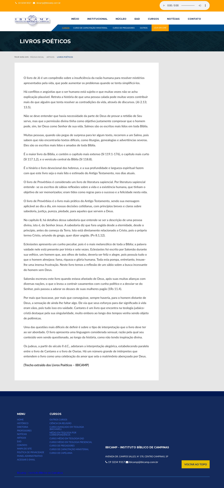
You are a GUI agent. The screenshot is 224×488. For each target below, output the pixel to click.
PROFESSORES (24, 431)
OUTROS (144, 28)
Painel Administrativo (30, 456)
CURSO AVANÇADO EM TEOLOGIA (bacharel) (67, 428)
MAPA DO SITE (24, 449)
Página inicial (37, 57)
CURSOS (153, 18)
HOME (20, 420)
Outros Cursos (58, 420)
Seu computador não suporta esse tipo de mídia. (185, 5)
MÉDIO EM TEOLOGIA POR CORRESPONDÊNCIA (63, 434)
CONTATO (194, 18)
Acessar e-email (26, 460)
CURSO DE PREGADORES (124, 28)
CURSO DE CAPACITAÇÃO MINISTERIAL (90, 28)
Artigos (50, 57)
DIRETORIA (22, 427)
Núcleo (121, 18)
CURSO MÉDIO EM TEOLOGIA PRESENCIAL (71, 442)
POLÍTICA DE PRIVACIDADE (30, 452)
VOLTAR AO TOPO (195, 464)
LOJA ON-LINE (160, 28)
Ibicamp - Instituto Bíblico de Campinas (40, 472)
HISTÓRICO (22, 423)
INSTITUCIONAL (97, 18)
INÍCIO (75, 18)
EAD (137, 18)
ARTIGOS (21, 438)
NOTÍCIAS (173, 18)
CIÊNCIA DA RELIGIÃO (60, 423)
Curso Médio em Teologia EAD (67, 438)
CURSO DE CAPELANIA (61, 453)
